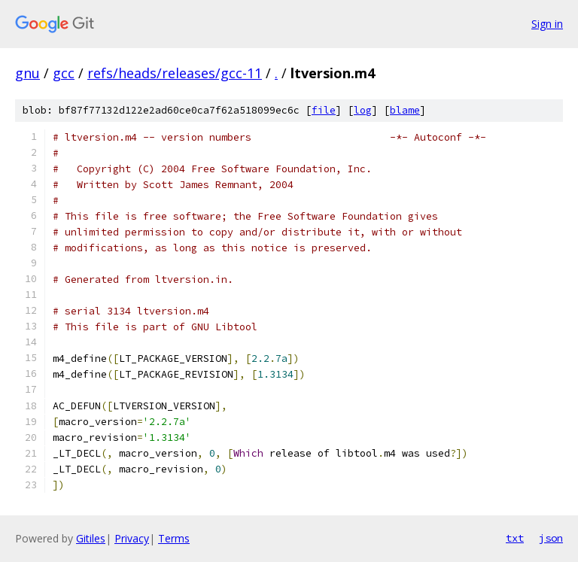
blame (405, 110)
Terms (174, 538)
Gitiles (90, 538)
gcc (64, 73)
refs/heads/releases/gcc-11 (174, 73)
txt (515, 538)
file (324, 110)
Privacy (131, 538)
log (363, 110)
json (551, 538)
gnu (27, 73)
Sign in (547, 24)
